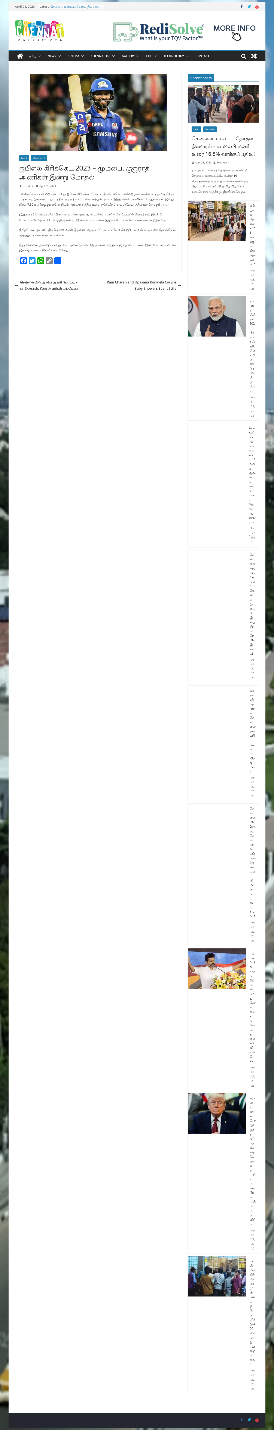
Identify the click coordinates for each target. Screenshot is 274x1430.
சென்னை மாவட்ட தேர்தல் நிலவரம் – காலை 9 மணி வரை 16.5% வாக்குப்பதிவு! (223, 146)
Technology (174, 56)
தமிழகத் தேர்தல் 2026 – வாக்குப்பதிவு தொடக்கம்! (253, 234)
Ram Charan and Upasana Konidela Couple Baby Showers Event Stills (144, 285)
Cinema (73, 56)
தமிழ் (32, 56)
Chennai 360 (100, 56)
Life (149, 56)
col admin (28, 186)
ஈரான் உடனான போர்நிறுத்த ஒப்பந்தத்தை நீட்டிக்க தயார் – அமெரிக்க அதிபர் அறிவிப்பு (253, 1161)
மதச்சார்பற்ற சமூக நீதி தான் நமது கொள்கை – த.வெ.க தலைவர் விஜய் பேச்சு (253, 1007)
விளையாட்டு (39, 158)
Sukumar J (223, 162)
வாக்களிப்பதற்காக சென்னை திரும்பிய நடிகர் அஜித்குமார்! (253, 730)
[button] (38, 56)
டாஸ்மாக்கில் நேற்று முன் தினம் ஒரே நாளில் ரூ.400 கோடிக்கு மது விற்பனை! (253, 1312)
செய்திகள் (210, 129)
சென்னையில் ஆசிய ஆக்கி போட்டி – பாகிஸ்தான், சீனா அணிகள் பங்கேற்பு (46, 285)
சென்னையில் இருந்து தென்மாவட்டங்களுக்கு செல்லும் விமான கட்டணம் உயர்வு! (253, 862)
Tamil (24, 158)
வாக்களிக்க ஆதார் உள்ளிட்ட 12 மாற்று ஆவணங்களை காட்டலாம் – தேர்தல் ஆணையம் (252, 475)
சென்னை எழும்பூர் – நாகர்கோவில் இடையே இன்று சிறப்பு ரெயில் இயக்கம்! (253, 604)
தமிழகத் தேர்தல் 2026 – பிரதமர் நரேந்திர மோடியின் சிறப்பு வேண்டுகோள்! (253, 346)
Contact (202, 56)
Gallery (128, 56)
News (52, 56)
